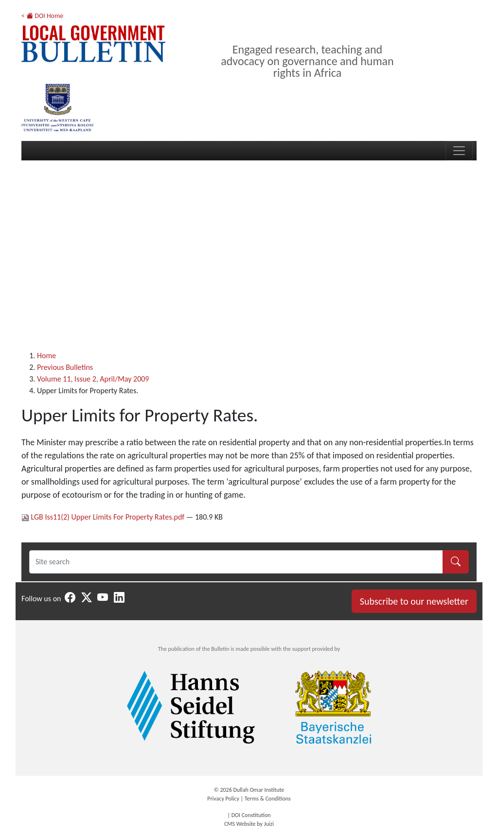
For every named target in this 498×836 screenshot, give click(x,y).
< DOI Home (42, 16)
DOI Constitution (251, 815)
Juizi (269, 823)
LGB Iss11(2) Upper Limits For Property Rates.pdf (103, 517)
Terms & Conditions (268, 798)
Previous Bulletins (65, 367)
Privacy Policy (223, 798)
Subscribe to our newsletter (414, 601)
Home (46, 355)
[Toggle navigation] (459, 150)
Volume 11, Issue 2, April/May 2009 (93, 378)
